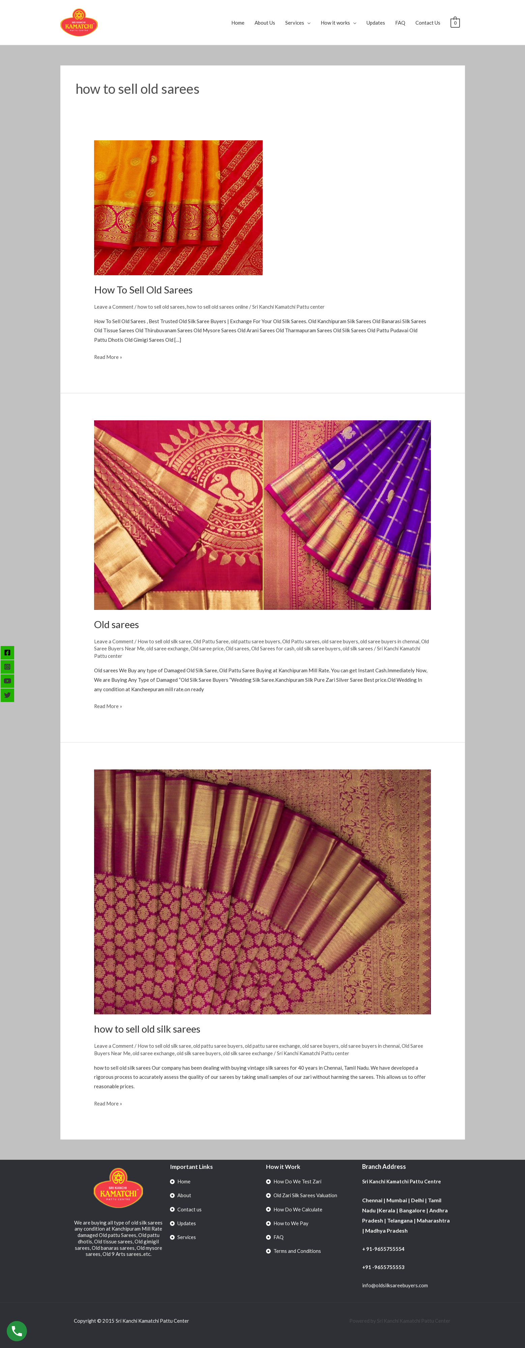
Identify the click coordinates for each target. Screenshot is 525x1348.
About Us (265, 23)
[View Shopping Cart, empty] (455, 23)
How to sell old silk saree (165, 641)
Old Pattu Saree (213, 641)
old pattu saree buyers (258, 641)
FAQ (400, 23)
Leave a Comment (114, 307)
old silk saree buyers (330, 648)
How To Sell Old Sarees (145, 289)
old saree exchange (177, 648)
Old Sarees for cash (284, 648)
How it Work (283, 1166)
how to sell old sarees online (219, 307)
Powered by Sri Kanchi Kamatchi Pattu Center (399, 1321)
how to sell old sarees (162, 307)
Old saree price (217, 648)
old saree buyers (342, 641)
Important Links (191, 1166)
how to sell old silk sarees (149, 1028)
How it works (335, 23)
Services (294, 23)
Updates (376, 23)
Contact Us (427, 23)
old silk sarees (370, 648)
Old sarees (117, 624)
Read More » (108, 356)
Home (237, 23)
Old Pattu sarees (303, 641)
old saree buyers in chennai (393, 641)
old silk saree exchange (250, 1053)
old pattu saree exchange (275, 1046)
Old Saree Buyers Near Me (123, 648)
